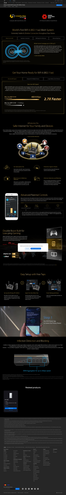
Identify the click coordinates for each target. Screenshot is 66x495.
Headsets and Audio (26, 467)
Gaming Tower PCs (16, 453)
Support (16, 6)
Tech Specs (9, 6)
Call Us (44, 456)
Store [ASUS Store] (9, 2)
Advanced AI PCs (35, 466)
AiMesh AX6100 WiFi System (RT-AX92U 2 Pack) (14, 5)
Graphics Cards (15, 462)
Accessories (5, 459)
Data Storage (15, 469)
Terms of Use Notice (20, 492)
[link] (5, 2)
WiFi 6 (24, 453)
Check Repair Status (46, 450)
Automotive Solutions (36, 470)
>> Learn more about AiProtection (33, 136)
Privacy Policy (26, 492)
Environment (55, 452)
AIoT (55, 0)
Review (13, 6)
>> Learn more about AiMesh (39, 55)
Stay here (27, 248)
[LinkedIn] (35, 489)
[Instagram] (29, 489)
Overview (5, 6)
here (56, 264)
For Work (5, 453)
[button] (61, 1)
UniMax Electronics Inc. (36, 462)
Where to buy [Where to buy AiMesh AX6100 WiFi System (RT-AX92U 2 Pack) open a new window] (59, 5)
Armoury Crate (35, 479)
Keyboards (24, 464)
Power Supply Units (16, 466)
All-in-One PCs (15, 450)
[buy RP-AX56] (7, 399)
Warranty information (46, 462)
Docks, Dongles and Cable (27, 470)
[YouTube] (32, 489)
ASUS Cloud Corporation (36, 460)
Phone (4, 462)
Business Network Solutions (27, 461)
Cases (14, 463)
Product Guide (35, 475)
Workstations (15, 456)
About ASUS (35, 450)
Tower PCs (14, 452)
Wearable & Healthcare (7, 463)
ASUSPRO (34, 469)
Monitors (5, 469)
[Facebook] (23, 489)
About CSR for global (36, 456)
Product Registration (46, 453)
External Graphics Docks (16, 470)
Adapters (24, 458)
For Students (5, 456)
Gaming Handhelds (6, 466)
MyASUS (44, 460)
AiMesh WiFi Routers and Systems (30, 447)
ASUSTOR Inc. (35, 459)
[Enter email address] (9, 489)
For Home (5, 452)
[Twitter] (26, 489)
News (34, 453)
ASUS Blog (34, 473)
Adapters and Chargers (26, 468)
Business (58, 0)
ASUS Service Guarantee (46, 463)
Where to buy (35, 476)
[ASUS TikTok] (38, 489)
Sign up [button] (17, 488)
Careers (34, 452)
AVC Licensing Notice (36, 472)
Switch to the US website (35, 248)
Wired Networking (25, 460)
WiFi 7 (24, 452)
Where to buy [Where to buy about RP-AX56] (11, 408)
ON (17, 253)
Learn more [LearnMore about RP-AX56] (11, 410)
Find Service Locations (46, 452)
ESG (53, 450)
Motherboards (15, 460)
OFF (13, 253)
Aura (34, 480)
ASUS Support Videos (46, 459)
